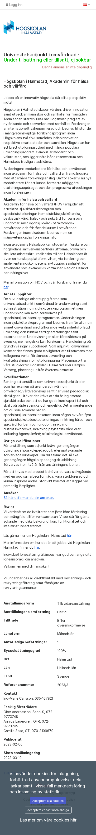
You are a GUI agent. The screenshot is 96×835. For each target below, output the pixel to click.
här (6, 287)
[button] (86, 4)
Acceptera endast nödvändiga (48, 810)
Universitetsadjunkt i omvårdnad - (47, 57)
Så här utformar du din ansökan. (29, 498)
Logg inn (14, 5)
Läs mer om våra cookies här (48, 819)
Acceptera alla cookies (48, 801)
